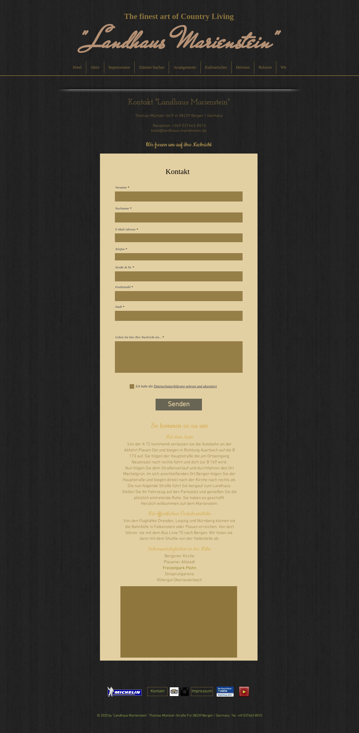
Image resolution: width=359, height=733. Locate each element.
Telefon (120, 249)
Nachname (122, 208)
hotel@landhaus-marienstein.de (178, 130)
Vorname (121, 187)
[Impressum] (202, 691)
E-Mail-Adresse (125, 229)
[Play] (244, 692)
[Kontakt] (157, 691)
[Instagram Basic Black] (184, 691)
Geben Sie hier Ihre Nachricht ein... (138, 337)
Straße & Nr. (123, 267)
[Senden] (179, 404)
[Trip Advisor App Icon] (174, 691)
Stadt (118, 306)
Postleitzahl (122, 287)
